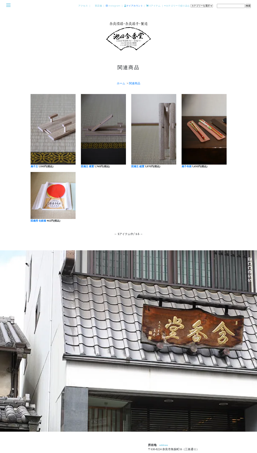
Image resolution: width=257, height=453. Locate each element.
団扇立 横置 (87, 166)
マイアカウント (134, 6)
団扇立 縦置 (137, 166)
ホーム (121, 83)
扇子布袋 (186, 166)
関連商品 (134, 83)
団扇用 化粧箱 (38, 220)
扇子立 (34, 166)
